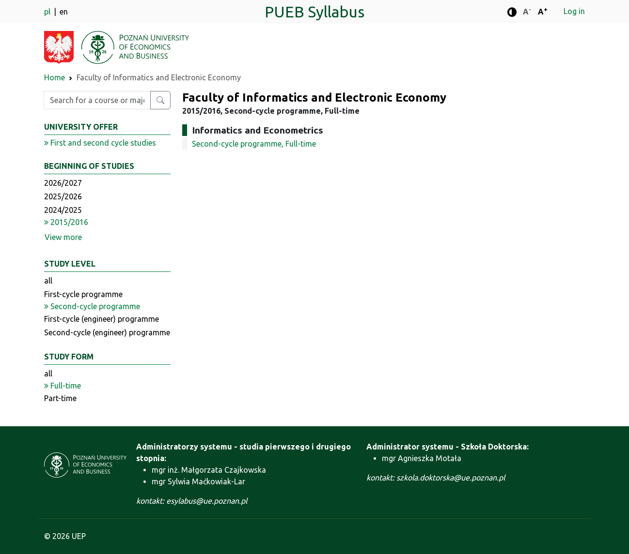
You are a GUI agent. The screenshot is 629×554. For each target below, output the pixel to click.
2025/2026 (63, 196)
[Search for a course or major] (160, 100)
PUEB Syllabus (314, 11)
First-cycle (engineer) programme (101, 318)
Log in (574, 11)
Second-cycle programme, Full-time (254, 143)
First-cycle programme (83, 294)
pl (48, 11)
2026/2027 (63, 183)
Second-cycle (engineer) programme (107, 332)
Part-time (60, 398)
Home (54, 77)
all (48, 280)
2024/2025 (63, 210)
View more (63, 237)
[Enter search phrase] (97, 100)
